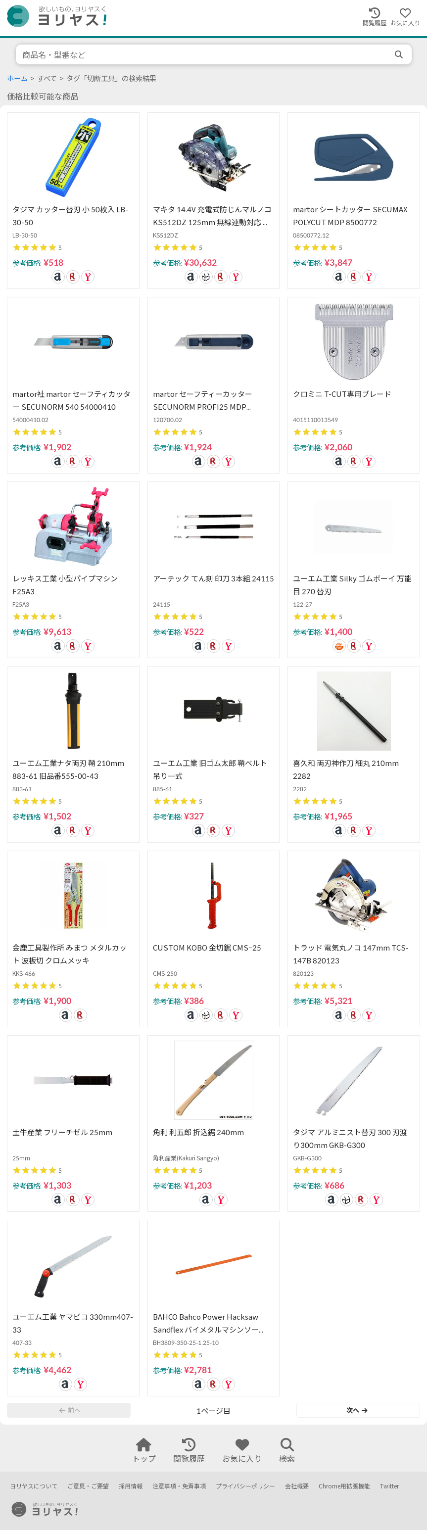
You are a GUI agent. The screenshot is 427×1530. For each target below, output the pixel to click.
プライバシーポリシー (245, 1486)
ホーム (17, 78)
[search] (400, 54)
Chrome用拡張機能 (344, 1486)
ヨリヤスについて (33, 1486)
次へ (356, 1410)
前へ (69, 1410)
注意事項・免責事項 (179, 1486)
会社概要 (297, 1486)
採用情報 (130, 1486)
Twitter (389, 1486)
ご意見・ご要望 (88, 1486)
